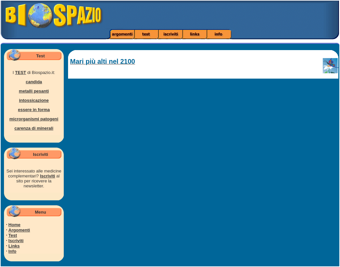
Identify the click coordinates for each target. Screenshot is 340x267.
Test (12, 235)
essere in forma (34, 109)
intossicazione (34, 100)
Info (12, 251)
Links (14, 245)
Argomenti (19, 230)
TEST (20, 72)
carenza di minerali (33, 128)
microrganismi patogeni (33, 118)
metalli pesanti (34, 91)
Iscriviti (47, 175)
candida (34, 81)
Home (14, 224)
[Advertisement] (239, 15)
